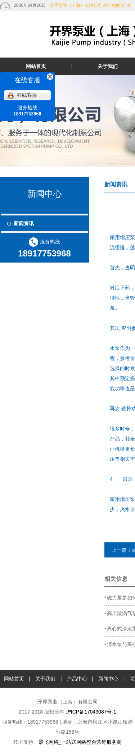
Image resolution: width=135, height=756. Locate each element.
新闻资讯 (24, 223)
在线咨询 (79, 696)
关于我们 (45, 679)
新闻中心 (108, 679)
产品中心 (77, 679)
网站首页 (36, 66)
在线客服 (22, 95)
